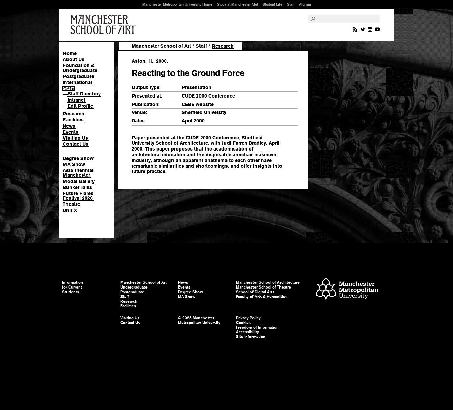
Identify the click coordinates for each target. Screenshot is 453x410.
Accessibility (247, 332)
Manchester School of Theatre (263, 287)
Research (73, 113)
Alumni (305, 4)
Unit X (70, 210)
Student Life (272, 4)
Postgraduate (78, 76)
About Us (73, 59)
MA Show (74, 164)
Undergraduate (134, 287)
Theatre (71, 204)
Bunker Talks (77, 187)
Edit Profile (80, 106)
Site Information (250, 336)
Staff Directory (84, 94)
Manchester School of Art (104, 25)
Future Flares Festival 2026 (78, 196)
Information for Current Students (72, 287)
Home (70, 53)
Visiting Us (75, 138)
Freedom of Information (257, 327)
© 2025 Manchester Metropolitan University (199, 320)
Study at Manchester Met (237, 4)
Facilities (73, 119)
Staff (290, 4)
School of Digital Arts (255, 292)
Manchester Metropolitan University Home (177, 4)
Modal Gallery (79, 181)
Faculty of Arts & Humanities (261, 296)
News (69, 126)
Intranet (76, 100)
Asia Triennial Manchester (78, 173)
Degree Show (78, 158)
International (77, 82)
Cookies (243, 322)
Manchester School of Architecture (268, 282)
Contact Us (75, 144)
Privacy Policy (248, 318)
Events (70, 132)
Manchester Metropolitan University (347, 290)
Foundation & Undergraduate (80, 68)
